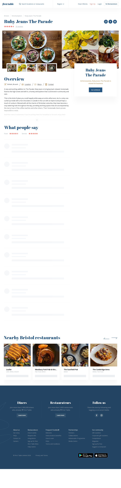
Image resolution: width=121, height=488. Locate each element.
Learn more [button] (22, 415)
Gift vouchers (96, 433)
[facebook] (97, 415)
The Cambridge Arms (101, 369)
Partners (71, 433)
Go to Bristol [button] (95, 90)
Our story (16, 433)
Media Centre (73, 441)
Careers (15, 441)
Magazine (95, 441)
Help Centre (32, 447)
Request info (32, 435)
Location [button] (28, 84)
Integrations (32, 438)
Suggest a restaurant (99, 447)
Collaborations (73, 435)
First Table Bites (33, 444)
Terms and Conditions (53, 444)
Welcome (49, 433)
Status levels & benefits (53, 435)
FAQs (15, 435)
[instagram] (101, 415)
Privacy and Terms (42, 455)
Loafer (9, 369)
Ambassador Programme (77, 438)
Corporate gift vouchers (100, 435)
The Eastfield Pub (71, 369)
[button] (61, 4)
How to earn (50, 438)
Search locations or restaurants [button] (33, 4)
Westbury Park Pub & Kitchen (47, 369)
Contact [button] (51, 84)
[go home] (8, 4)
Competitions (96, 438)
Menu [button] (39, 84)
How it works (32, 433)
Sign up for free (33, 441)
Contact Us (16, 438)
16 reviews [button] (19, 26)
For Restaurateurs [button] (111, 4)
